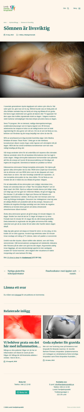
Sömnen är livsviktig (27, 22)
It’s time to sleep (13, 258)
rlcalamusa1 (27, 258)
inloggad (18, 295)
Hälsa (21, 35)
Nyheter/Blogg (13, 22)
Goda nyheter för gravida (61, 342)
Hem (5, 22)
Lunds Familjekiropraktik (16, 407)
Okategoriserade (29, 35)
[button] (66, 8)
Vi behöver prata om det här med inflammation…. (22, 344)
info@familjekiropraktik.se (64, 384)
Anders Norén (76, 407)
